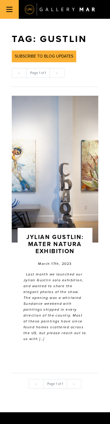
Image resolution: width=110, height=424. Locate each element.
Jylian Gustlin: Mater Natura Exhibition (55, 244)
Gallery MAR (60, 9)
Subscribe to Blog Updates (44, 56)
